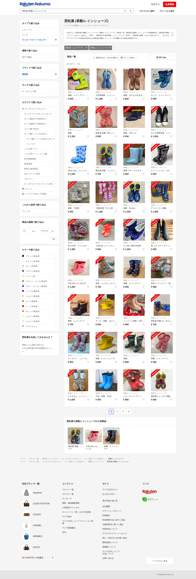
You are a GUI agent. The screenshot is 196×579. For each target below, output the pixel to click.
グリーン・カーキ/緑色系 (39, 281)
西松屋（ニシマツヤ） (76, 48)
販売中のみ (99, 58)
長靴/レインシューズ (100, 48)
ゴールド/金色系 (39, 321)
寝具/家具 (40, 164)
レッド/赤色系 (39, 306)
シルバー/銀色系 (39, 316)
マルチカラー (39, 326)
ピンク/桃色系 (39, 301)
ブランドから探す (166, 11)
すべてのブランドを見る (32, 558)
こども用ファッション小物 (40, 154)
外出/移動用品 (40, 159)
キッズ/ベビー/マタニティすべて (40, 114)
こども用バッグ (40, 149)
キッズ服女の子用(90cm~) (40, 119)
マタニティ (40, 179)
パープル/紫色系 (39, 291)
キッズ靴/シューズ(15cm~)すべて (41, 140)
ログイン (155, 4)
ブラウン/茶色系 (39, 271)
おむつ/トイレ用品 (40, 174)
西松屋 (39, 74)
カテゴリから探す (147, 11)
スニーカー (40, 144)
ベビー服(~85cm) (40, 129)
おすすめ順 (112, 58)
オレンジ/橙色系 (39, 311)
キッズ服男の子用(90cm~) (40, 124)
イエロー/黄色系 (39, 296)
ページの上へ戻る (159, 561)
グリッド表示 (128, 58)
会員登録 (169, 4)
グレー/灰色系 (39, 266)
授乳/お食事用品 (40, 169)
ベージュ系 (39, 276)
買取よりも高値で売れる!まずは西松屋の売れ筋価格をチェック (39, 348)
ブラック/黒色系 (39, 256)
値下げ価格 (39, 57)
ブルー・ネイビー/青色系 (39, 286)
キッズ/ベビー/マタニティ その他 (40, 184)
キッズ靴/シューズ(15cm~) (40, 134)
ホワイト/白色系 (39, 261)
